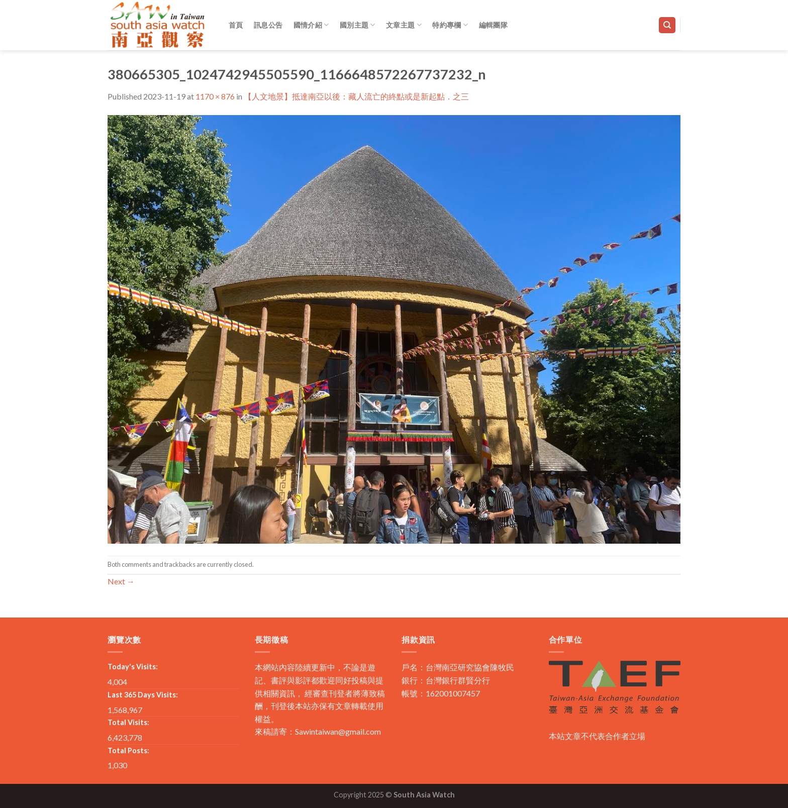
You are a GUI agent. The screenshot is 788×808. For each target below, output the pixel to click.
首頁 (236, 25)
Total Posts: (128, 750)
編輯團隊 (493, 25)
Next (121, 581)
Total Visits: (128, 722)
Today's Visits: (133, 666)
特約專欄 (450, 25)
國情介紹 (311, 25)
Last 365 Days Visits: (143, 694)
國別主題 (357, 25)
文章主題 (404, 25)
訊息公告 (268, 25)
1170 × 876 (215, 96)
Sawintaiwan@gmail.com (338, 731)
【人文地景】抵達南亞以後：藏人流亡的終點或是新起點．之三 (356, 96)
